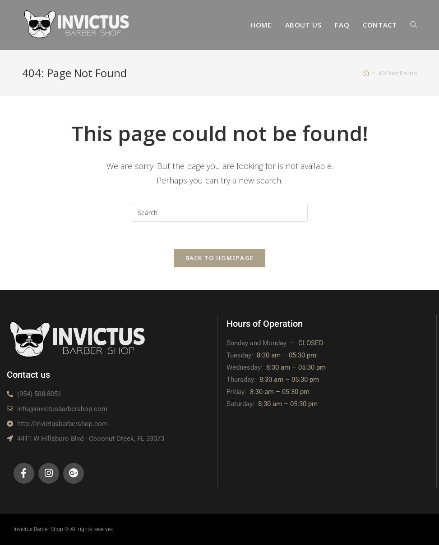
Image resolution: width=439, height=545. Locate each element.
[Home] (366, 73)
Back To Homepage (219, 258)
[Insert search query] (220, 213)
